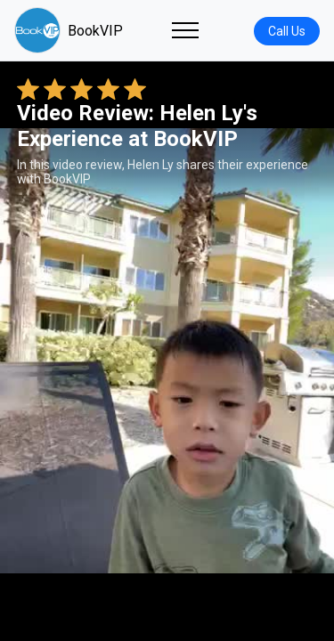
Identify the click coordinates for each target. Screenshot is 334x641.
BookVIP (68, 30)
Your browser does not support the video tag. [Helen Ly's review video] (167, 350)
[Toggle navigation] (185, 30)
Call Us (286, 31)
